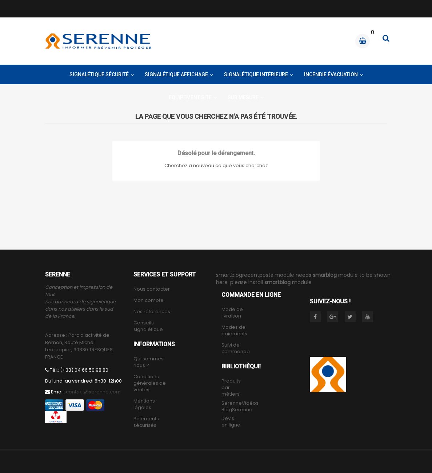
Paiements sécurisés (146, 422)
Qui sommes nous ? (148, 362)
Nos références (151, 311)
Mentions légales (144, 404)
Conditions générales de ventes (149, 383)
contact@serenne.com (93, 391)
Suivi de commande (235, 348)
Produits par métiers (231, 387)
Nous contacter (151, 289)
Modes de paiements (234, 330)
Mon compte (148, 300)
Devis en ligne (230, 421)
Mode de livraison (232, 312)
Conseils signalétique (148, 326)
